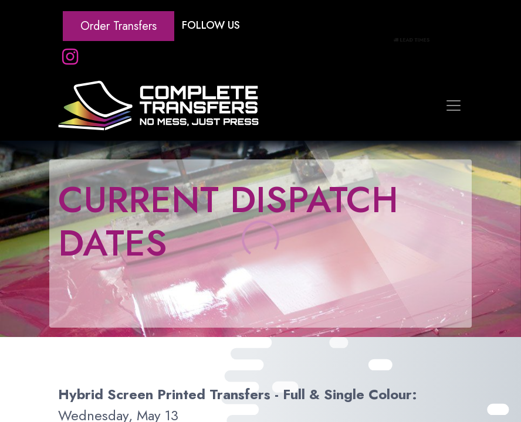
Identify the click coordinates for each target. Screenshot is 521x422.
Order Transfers (118, 26)
